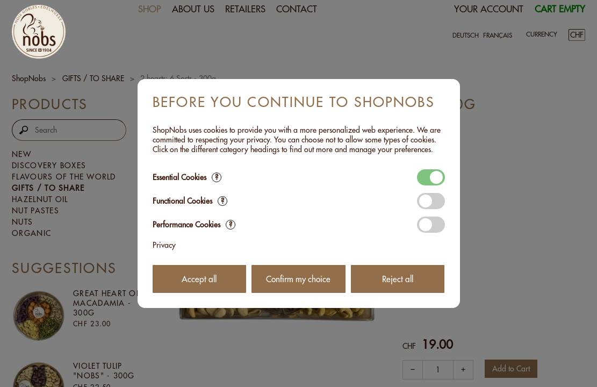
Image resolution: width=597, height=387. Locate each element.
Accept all (199, 279)
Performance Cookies (194, 225)
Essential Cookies (187, 177)
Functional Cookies (190, 201)
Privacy (164, 245)
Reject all (397, 279)
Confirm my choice (298, 279)
